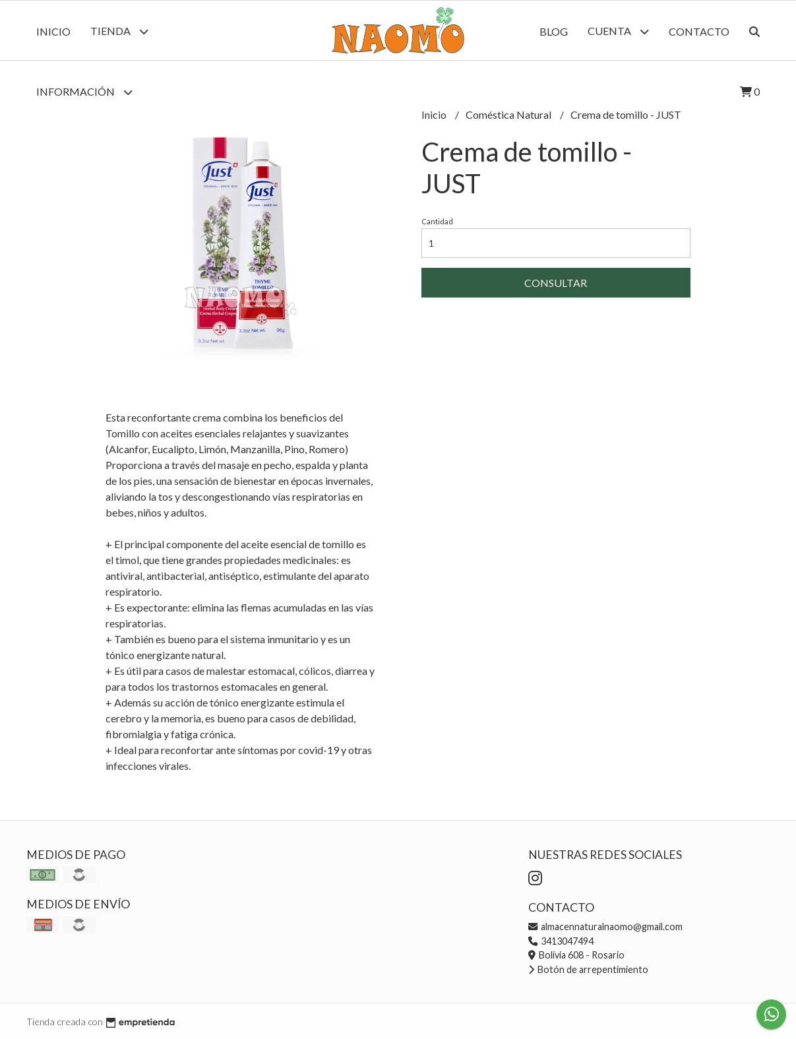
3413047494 (561, 941)
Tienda (119, 31)
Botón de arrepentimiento (588, 969)
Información (84, 92)
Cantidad (437, 221)
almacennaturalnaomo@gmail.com (605, 926)
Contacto (699, 31)
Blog (553, 31)
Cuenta (618, 31)
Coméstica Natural (509, 114)
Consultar (555, 282)
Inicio (53, 31)
